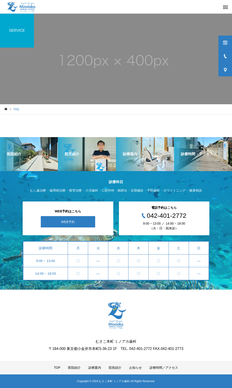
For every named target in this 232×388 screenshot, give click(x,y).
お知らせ (135, 367)
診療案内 (94, 367)
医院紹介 (74, 367)
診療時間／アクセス (164, 367)
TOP (57, 367)
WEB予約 (68, 221)
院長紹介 (115, 367)
